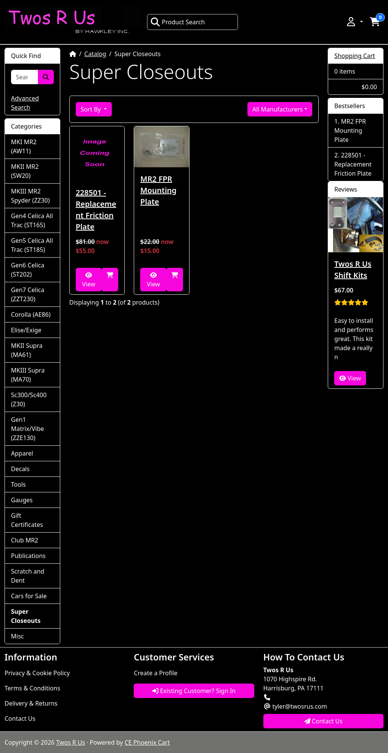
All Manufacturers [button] (277, 109)
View (88, 280)
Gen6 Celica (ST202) (27, 269)
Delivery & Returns (31, 703)
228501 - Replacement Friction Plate (96, 209)
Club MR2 (24, 540)
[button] (354, 21)
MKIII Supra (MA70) (28, 375)
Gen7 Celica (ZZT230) (27, 294)
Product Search (177, 22)
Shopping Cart (354, 56)
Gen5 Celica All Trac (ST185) (32, 245)
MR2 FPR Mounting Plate (158, 190)
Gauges (22, 500)
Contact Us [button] (323, 721)
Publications (28, 556)
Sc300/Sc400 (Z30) (29, 399)
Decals (20, 469)
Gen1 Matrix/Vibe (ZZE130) (27, 428)
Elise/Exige (26, 330)
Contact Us (20, 718)
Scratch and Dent (27, 576)
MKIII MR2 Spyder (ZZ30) (30, 195)
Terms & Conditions (32, 688)
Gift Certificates (27, 520)
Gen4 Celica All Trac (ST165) (32, 220)
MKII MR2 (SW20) (25, 171)
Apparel (22, 453)
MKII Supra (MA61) (26, 350)
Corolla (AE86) (30, 314)
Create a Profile (155, 673)
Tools (18, 484)
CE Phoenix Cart (147, 742)
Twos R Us (70, 742)
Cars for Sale (29, 596)
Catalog (95, 54)
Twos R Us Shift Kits (352, 269)
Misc (17, 636)
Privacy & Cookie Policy (37, 673)
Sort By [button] (92, 109)
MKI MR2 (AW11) (24, 146)
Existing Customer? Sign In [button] (194, 691)
